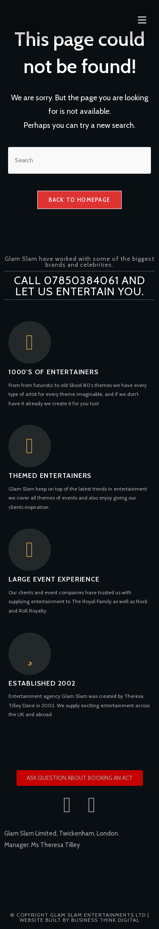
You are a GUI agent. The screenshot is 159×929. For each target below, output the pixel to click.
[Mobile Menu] (142, 20)
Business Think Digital (105, 920)
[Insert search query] (79, 160)
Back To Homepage (80, 199)
